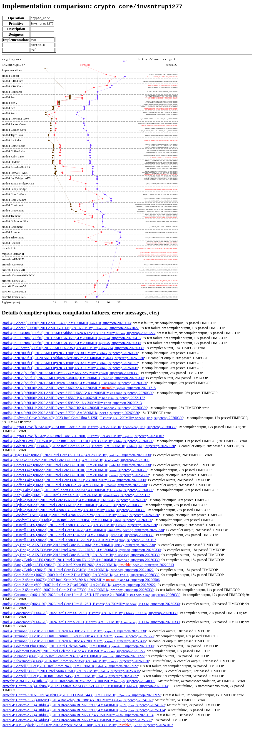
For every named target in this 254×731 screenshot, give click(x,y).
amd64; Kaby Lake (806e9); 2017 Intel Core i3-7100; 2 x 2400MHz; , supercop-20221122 (76, 496)
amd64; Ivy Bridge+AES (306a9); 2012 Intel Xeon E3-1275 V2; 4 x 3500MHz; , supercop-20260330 (81, 551)
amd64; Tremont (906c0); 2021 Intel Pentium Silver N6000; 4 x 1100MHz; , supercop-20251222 (78, 637)
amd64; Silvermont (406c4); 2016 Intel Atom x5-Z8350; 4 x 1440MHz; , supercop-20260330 (75, 662)
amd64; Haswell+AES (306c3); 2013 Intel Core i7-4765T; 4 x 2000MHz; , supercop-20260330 (77, 536)
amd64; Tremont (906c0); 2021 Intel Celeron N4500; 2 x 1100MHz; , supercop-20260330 (74, 632)
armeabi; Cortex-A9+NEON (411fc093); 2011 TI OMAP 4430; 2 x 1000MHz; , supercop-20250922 (81, 696)
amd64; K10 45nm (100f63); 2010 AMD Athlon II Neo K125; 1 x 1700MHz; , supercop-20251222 (78, 334)
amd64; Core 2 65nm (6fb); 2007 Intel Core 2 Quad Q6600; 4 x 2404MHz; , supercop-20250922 (79, 586)
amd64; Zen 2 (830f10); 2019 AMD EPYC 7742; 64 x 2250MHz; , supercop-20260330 (70, 374)
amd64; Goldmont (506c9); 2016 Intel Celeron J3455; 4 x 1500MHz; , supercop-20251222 (73, 652)
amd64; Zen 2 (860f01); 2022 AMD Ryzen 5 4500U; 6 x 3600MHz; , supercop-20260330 (73, 379)
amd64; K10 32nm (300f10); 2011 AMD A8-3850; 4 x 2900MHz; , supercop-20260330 (71, 344)
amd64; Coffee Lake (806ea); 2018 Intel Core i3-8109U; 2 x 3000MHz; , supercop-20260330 (74, 481)
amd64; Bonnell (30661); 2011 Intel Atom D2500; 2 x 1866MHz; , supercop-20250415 (71, 672)
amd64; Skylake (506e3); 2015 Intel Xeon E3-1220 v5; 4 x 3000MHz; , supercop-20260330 (73, 511)
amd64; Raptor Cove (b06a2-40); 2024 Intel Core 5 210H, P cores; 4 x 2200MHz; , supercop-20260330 (89, 428)
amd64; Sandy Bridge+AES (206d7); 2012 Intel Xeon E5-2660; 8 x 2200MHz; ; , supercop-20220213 (88, 566)
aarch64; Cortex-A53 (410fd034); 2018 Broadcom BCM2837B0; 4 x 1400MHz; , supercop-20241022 (83, 706)
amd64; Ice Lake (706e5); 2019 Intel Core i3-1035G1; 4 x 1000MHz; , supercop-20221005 (75, 461)
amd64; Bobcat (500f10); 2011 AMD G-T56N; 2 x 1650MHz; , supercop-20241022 (70, 329)
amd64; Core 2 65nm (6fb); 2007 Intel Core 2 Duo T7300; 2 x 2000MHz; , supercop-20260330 (78, 591)
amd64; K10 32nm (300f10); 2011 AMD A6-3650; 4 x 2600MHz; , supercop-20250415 (71, 339)
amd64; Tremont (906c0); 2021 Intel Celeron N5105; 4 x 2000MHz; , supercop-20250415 (74, 642)
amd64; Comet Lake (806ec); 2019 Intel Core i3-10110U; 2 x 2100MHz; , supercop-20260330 (76, 466)
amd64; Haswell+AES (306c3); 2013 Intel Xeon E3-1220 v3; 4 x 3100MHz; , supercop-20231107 (79, 541)
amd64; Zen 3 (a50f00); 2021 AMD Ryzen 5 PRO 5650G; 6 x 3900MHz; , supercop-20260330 (77, 394)
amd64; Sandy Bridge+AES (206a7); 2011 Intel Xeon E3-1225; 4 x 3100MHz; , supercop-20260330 (80, 561)
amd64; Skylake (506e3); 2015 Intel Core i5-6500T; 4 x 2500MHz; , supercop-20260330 (74, 501)
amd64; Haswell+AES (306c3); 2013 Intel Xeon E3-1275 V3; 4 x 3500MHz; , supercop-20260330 (79, 526)
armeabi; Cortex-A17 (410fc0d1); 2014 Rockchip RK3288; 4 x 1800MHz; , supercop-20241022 (77, 701)
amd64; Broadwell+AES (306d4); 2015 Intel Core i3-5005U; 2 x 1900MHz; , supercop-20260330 (77, 521)
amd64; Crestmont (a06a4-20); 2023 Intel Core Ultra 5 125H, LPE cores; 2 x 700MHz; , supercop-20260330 (91, 596)
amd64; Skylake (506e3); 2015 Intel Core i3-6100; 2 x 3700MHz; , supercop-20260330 (72, 506)
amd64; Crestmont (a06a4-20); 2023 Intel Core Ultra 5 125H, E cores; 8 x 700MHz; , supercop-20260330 (91, 605)
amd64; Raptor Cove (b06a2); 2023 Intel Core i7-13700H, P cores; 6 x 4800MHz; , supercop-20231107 (83, 437)
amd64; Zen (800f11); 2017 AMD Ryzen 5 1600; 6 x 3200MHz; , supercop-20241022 (70, 364)
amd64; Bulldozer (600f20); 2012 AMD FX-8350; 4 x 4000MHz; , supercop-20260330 (73, 349)
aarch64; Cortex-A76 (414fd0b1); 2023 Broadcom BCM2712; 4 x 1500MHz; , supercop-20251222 (77, 721)
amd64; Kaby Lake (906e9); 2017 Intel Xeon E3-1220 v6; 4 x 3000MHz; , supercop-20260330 (77, 491)
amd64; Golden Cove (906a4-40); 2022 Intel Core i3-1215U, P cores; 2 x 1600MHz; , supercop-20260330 (88, 447)
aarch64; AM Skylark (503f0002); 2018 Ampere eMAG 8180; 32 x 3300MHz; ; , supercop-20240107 (87, 726)
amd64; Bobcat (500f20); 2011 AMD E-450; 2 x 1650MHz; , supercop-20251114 (66, 324)
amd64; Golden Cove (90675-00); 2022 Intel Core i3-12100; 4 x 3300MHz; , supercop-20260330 (77, 442)
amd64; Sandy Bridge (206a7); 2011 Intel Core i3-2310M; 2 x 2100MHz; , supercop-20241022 (78, 571)
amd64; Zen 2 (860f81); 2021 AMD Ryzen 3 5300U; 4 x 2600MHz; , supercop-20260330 (74, 384)
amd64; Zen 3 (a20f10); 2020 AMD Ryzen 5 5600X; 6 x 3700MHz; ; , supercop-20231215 (79, 389)
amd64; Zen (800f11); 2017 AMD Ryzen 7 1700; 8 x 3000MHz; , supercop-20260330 (70, 354)
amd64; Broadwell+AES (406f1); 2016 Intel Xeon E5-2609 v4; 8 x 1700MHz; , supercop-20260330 (80, 516)
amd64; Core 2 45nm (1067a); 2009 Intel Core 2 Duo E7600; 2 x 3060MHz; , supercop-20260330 (80, 576)
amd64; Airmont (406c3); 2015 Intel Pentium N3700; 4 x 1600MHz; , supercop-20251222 (73, 657)
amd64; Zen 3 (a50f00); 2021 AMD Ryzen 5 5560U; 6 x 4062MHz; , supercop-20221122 (73, 399)
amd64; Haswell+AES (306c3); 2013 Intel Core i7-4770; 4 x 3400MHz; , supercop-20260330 (83, 531)
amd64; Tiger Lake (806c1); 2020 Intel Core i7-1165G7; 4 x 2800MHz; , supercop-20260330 (76, 456)
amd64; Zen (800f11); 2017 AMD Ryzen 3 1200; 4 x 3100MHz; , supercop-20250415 (70, 369)
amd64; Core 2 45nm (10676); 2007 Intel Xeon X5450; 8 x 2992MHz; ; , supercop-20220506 (81, 581)
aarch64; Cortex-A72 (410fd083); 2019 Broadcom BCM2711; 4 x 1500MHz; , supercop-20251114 (77, 716)
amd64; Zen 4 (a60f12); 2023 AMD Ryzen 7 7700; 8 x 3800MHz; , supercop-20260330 (70, 414)
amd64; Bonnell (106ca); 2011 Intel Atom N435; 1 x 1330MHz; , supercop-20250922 (70, 667)
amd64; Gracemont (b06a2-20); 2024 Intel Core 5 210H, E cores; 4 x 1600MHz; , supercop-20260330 (91, 623)
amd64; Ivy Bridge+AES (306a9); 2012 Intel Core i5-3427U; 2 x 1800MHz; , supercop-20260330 (80, 556)
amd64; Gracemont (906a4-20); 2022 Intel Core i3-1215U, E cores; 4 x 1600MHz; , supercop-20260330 (89, 614)
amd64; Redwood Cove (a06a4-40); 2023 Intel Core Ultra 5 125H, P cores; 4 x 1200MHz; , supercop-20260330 (92, 419)
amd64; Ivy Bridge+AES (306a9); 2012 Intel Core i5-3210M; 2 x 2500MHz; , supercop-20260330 (78, 546)
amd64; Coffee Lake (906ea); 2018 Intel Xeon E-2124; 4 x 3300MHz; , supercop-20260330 (74, 486)
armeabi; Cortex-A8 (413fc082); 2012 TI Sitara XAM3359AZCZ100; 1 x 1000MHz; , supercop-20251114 (85, 687)
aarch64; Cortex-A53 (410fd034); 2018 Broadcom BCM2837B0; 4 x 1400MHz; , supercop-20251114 (83, 711)
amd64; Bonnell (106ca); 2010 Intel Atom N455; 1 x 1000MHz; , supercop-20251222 (70, 677)
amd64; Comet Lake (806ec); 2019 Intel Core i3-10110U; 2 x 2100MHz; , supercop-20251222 (75, 476)
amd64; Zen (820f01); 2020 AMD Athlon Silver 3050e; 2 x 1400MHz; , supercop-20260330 (73, 359)
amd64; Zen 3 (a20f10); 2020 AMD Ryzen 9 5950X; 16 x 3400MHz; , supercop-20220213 (72, 404)
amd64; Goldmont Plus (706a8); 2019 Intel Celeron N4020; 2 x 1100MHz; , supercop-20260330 (78, 647)
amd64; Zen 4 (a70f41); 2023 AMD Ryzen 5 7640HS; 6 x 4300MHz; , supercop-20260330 (74, 409)
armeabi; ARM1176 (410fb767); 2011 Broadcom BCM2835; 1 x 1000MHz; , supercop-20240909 (78, 682)
